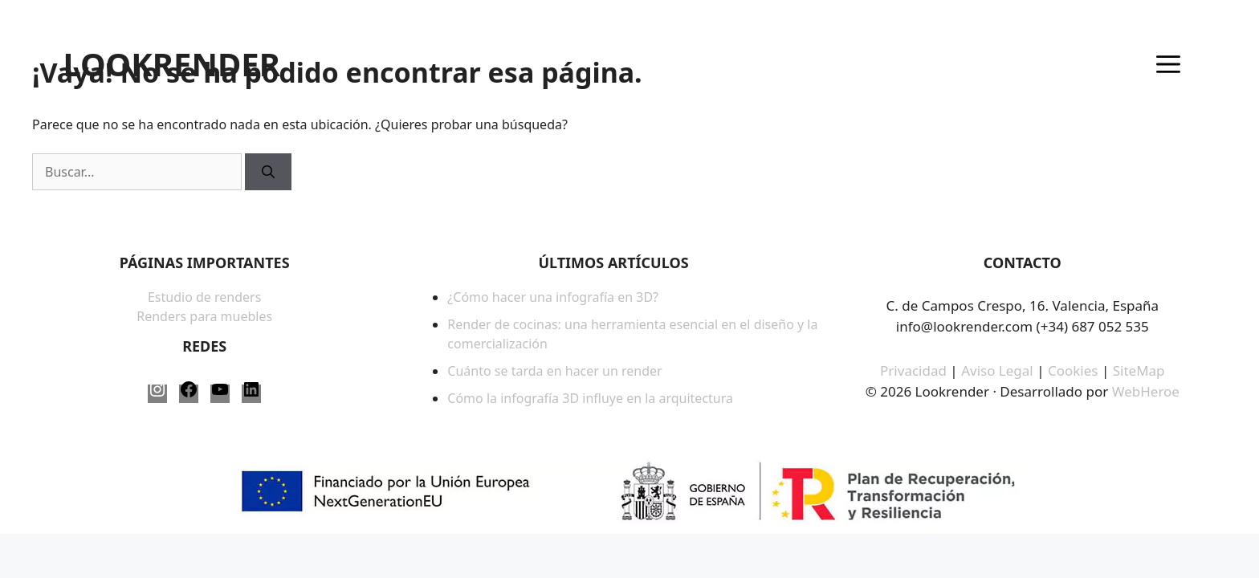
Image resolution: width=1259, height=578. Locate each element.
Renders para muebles (204, 316)
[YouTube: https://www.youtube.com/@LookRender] (220, 394)
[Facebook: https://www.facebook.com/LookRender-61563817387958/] (188, 394)
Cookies (1075, 370)
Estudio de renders (204, 297)
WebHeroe (1146, 391)
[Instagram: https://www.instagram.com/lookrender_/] (157, 394)
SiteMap (1139, 370)
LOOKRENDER (171, 64)
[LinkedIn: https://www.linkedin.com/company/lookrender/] (251, 394)
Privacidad (913, 370)
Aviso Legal (997, 370)
